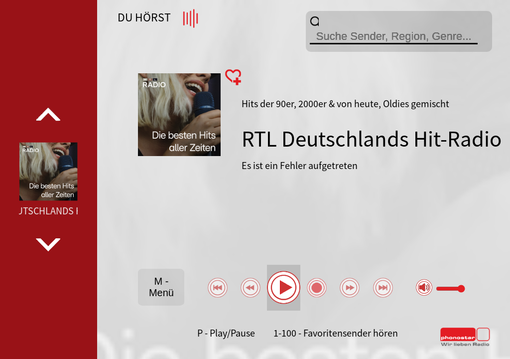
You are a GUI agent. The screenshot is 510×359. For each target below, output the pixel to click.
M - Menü (161, 287)
